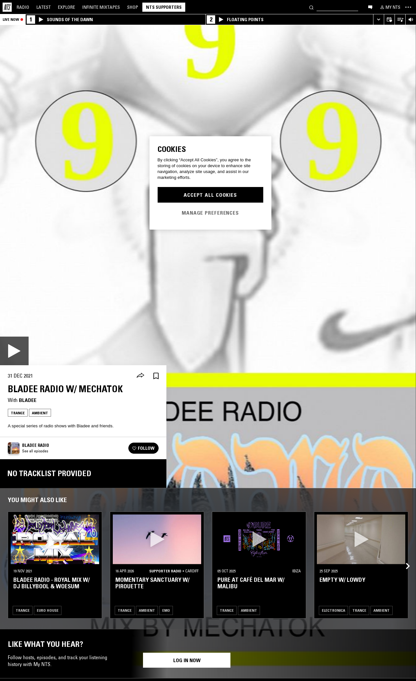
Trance (18, 412)
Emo (166, 610)
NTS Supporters (164, 7)
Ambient (40, 412)
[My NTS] (389, 7)
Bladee (27, 400)
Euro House (47, 610)
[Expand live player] (378, 19)
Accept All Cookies (210, 195)
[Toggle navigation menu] (408, 7)
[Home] (7, 7)
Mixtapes (101, 7)
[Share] (140, 376)
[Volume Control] (410, 19)
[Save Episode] (156, 376)
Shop (132, 7)
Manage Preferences (210, 212)
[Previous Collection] (403, 558)
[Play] (14, 351)
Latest (43, 7)
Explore (66, 7)
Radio (23, 7)
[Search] (311, 7)
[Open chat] (370, 7)
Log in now (187, 660)
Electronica (333, 610)
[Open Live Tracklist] (400, 19)
